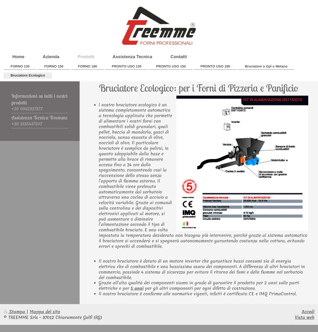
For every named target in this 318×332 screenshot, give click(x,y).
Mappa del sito (45, 312)
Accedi (308, 312)
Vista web (304, 317)
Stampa (15, 312)
